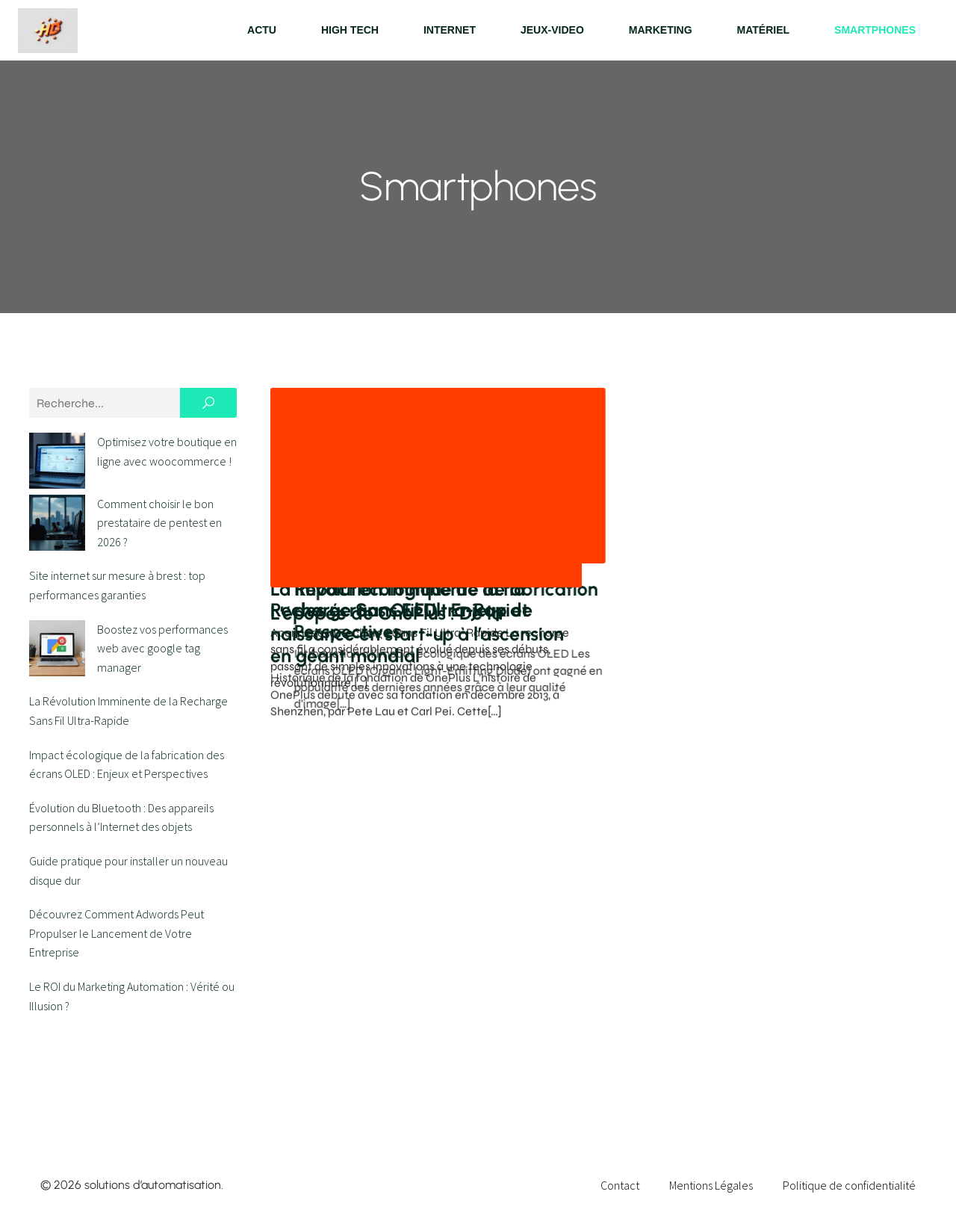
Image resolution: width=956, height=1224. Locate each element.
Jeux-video (552, 30)
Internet (449, 30)
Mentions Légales (711, 1185)
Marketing (660, 30)
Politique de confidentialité (849, 1185)
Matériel (763, 30)
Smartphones (875, 30)
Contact (619, 1185)
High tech (350, 30)
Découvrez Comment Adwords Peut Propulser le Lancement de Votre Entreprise (116, 886)
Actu (261, 30)
